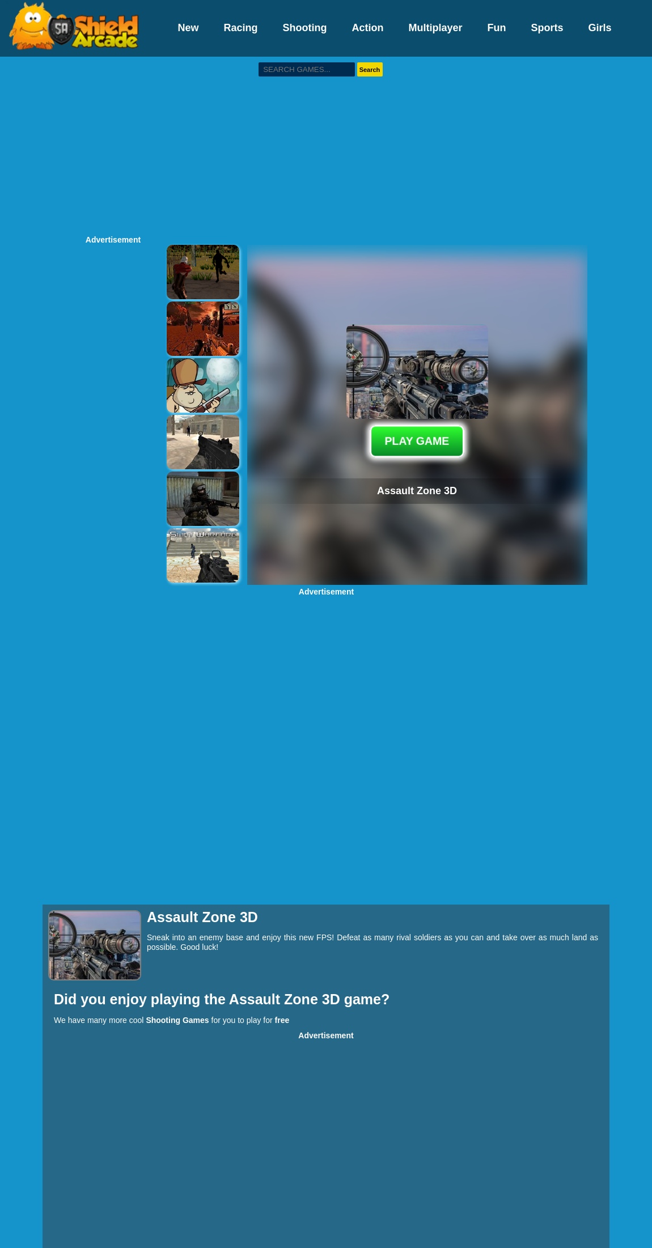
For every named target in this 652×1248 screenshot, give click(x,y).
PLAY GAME (417, 441)
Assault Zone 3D (286, 999)
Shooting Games (177, 1020)
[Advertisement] (326, 144)
